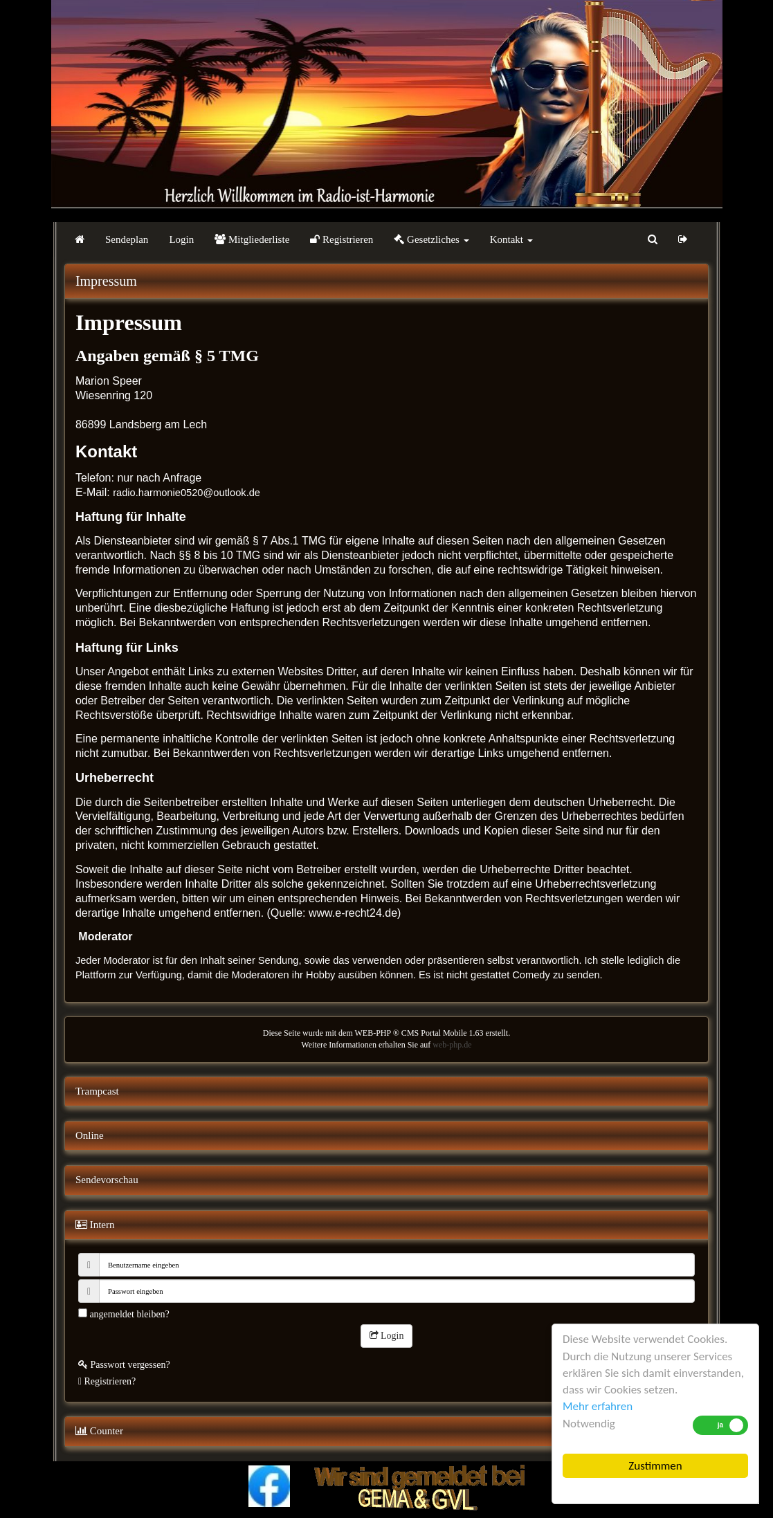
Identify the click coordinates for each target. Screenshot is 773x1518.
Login (181, 239)
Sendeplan (126, 239)
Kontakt (511, 239)
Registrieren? (107, 1381)
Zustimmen (655, 1465)
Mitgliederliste (252, 239)
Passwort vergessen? (124, 1365)
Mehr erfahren (598, 1406)
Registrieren (341, 239)
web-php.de (452, 1045)
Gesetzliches (431, 239)
